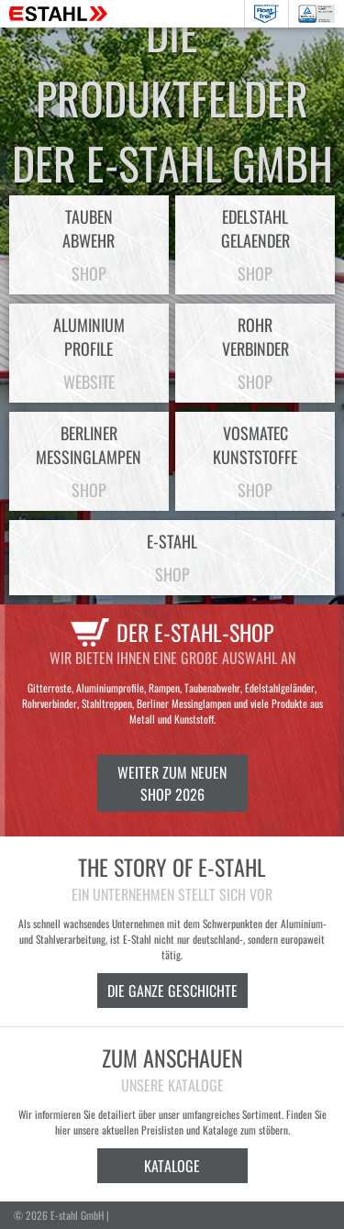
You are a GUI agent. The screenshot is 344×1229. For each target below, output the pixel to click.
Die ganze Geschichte (172, 991)
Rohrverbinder (255, 353)
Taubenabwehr (89, 245)
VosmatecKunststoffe (255, 461)
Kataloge (172, 1166)
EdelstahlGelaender (255, 245)
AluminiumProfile (89, 353)
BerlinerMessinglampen (89, 461)
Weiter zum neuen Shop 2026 (172, 783)
